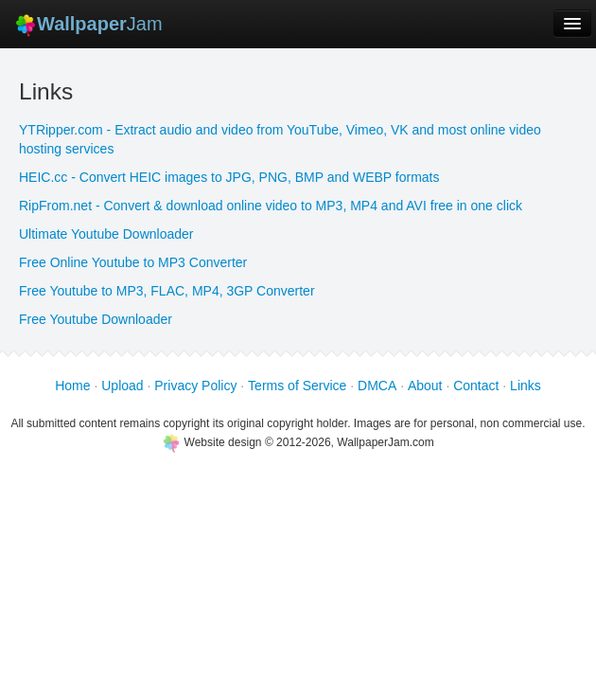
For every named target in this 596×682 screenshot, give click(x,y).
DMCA (377, 385)
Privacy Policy (195, 385)
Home (72, 385)
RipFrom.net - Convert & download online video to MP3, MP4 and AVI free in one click (270, 205)
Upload (122, 385)
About (425, 385)
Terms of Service (297, 385)
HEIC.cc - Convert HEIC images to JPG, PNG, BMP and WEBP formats (229, 177)
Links (525, 385)
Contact (476, 385)
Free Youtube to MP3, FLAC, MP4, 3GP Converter (167, 290)
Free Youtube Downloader (95, 319)
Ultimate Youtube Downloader (106, 234)
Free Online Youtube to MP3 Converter (133, 262)
